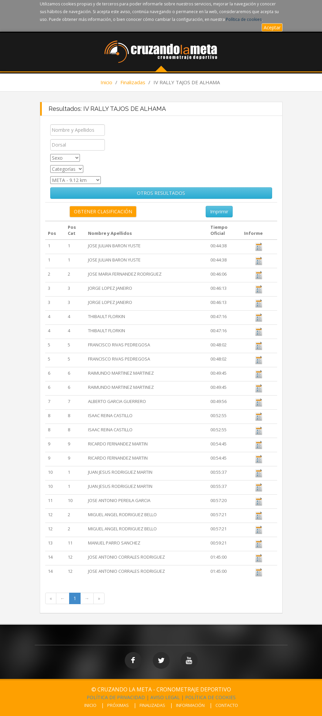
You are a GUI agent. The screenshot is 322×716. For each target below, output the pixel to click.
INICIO (90, 705)
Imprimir (219, 211)
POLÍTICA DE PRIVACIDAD (116, 697)
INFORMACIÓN (190, 705)
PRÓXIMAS (118, 705)
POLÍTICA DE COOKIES (210, 697)
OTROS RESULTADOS (161, 193)
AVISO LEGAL (165, 697)
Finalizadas (132, 82)
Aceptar (272, 27)
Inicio (106, 82)
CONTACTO (226, 705)
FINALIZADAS (152, 705)
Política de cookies (244, 19)
